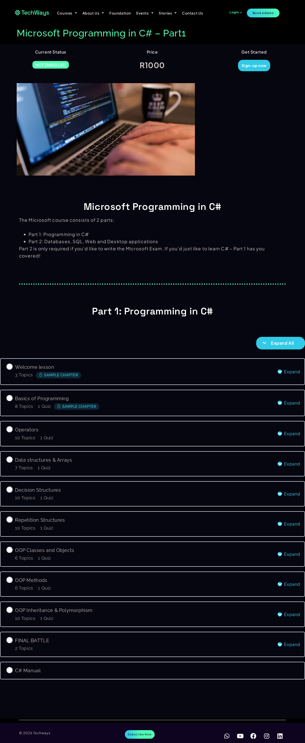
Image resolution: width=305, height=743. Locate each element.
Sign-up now (254, 65)
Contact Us (192, 13)
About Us (93, 13)
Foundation (120, 13)
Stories (168, 13)
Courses (67, 13)
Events (144, 13)
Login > (235, 12)
